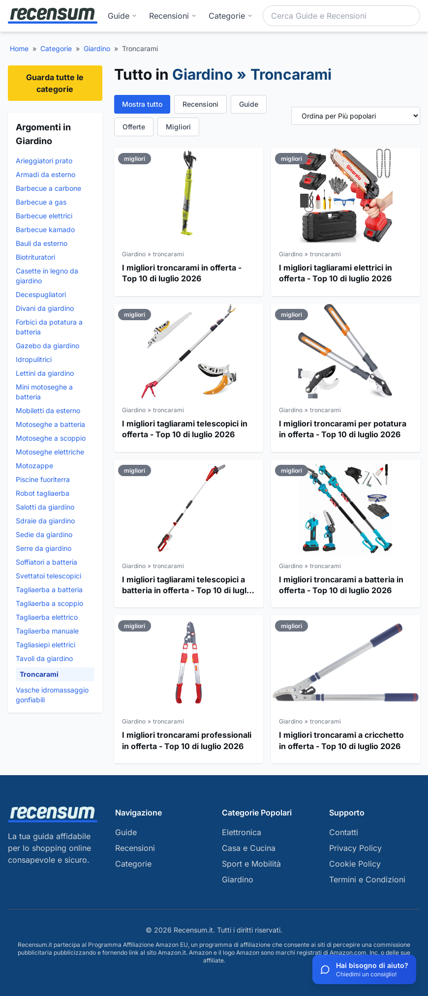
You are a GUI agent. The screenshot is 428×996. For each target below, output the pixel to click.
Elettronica (241, 832)
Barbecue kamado (45, 229)
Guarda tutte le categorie (55, 83)
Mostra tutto (142, 104)
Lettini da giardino (45, 373)
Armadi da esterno (45, 174)
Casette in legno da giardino (47, 276)
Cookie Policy (355, 864)
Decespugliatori (41, 294)
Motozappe (34, 465)
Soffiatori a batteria (46, 562)
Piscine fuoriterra (43, 479)
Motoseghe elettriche (50, 452)
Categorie (56, 48)
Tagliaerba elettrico (47, 617)
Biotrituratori (35, 257)
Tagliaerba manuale (47, 631)
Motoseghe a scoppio (51, 438)
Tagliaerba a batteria (49, 589)
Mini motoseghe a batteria (44, 392)
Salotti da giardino (45, 507)
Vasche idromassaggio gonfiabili (52, 695)
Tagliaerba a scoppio (49, 603)
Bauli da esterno (41, 243)
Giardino (97, 48)
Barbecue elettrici (44, 215)
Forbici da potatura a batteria (49, 327)
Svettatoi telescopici (48, 576)
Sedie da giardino (44, 534)
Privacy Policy (355, 848)
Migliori (178, 126)
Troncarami (39, 674)
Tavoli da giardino (44, 658)
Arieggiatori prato (44, 160)
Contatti (343, 832)
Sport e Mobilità (251, 864)
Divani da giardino (45, 308)
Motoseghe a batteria (50, 424)
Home (19, 48)
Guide (122, 16)
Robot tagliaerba (42, 493)
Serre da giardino (43, 548)
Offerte (133, 126)
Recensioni (173, 16)
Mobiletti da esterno (48, 410)
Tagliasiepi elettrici (45, 644)
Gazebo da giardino (47, 345)
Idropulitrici (34, 359)
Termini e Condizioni (367, 879)
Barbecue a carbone (48, 188)
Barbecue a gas (41, 202)
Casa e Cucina (248, 848)
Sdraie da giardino (45, 520)
